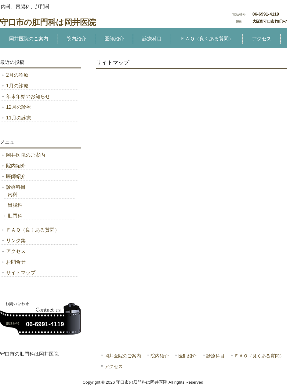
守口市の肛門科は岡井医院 (48, 22)
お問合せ (16, 262)
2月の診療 (17, 75)
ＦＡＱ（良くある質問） (33, 229)
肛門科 (15, 215)
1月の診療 (17, 85)
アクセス (16, 251)
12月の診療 (18, 107)
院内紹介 (16, 165)
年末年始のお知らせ (28, 96)
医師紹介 (16, 176)
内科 (12, 194)
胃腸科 (15, 205)
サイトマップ (20, 272)
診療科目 (16, 187)
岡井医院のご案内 (25, 155)
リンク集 (16, 240)
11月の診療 (18, 117)
